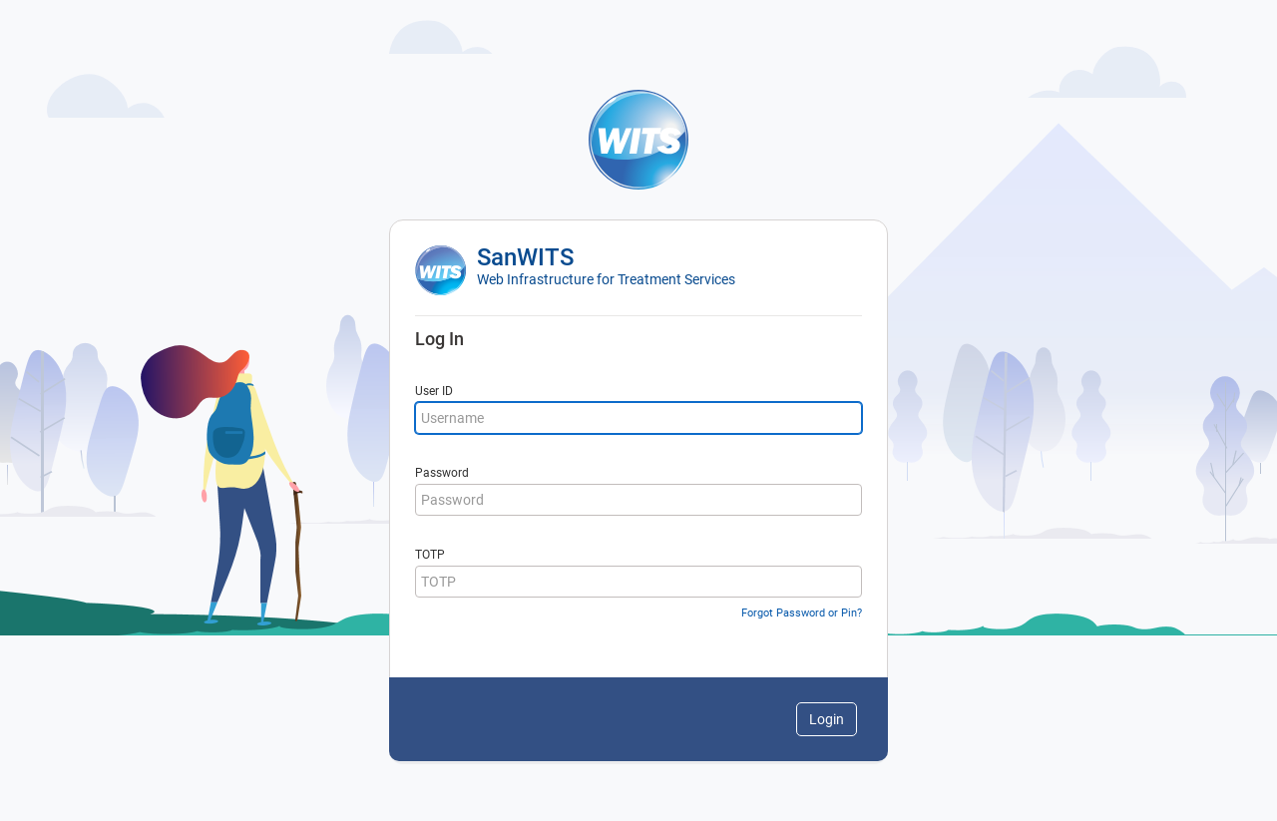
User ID (434, 391)
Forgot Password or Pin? (801, 613)
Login (826, 719)
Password (442, 473)
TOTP (430, 555)
